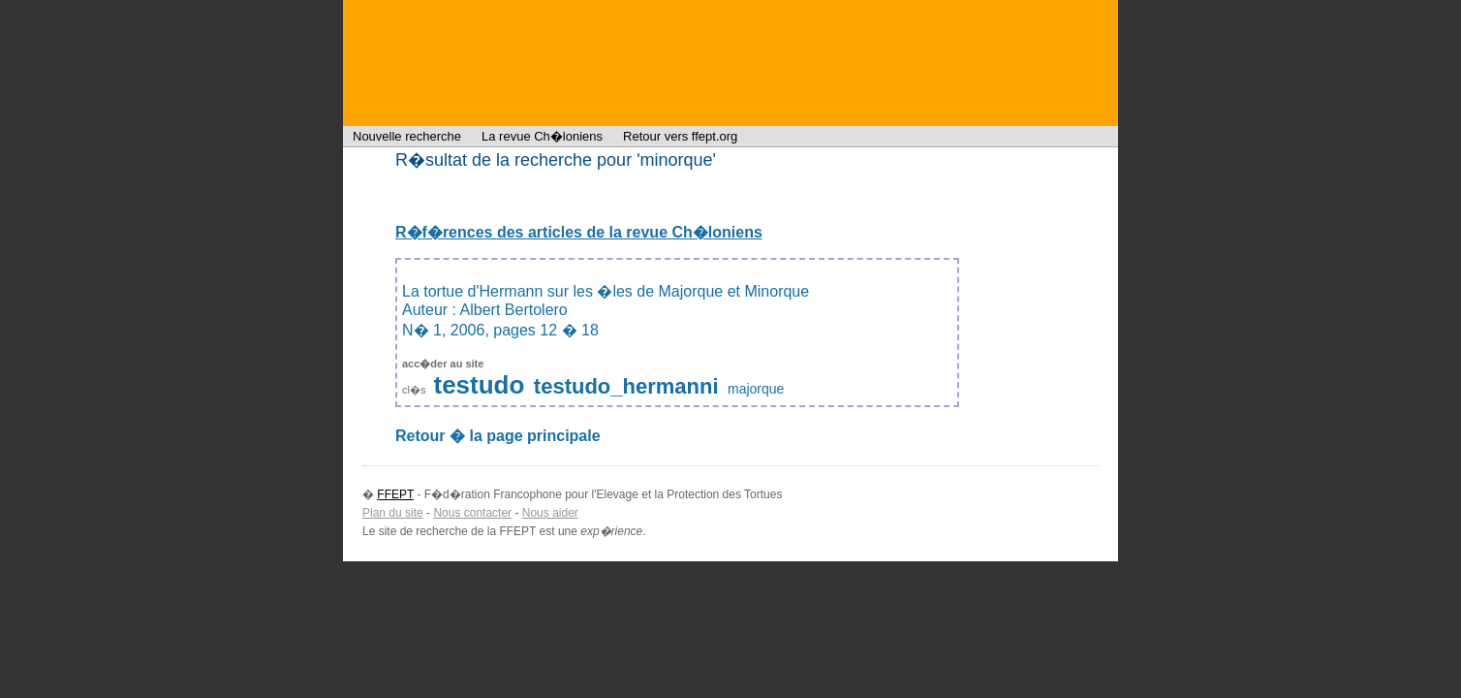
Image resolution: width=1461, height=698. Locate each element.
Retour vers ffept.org (680, 136)
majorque (756, 389)
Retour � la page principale (498, 436)
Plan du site (392, 513)
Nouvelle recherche (407, 136)
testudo (479, 384)
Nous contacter (472, 513)
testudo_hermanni (626, 386)
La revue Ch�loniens (542, 136)
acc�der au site (442, 363)
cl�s (415, 390)
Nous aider (550, 513)
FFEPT (469, 63)
